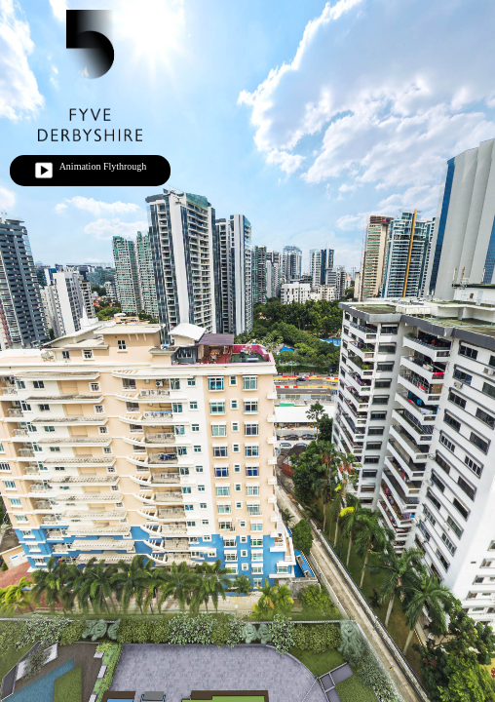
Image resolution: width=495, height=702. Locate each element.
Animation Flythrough (90, 170)
